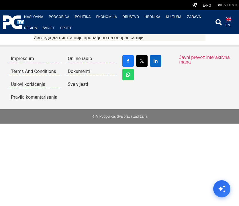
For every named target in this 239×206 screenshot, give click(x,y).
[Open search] (218, 22)
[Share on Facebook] (128, 61)
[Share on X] (142, 61)
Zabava (194, 17)
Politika (83, 17)
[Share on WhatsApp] (128, 74)
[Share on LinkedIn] (155, 61)
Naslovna (33, 17)
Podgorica (59, 17)
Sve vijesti (227, 5)
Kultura (174, 17)
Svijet (49, 28)
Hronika (152, 17)
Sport (66, 28)
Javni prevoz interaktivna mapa (204, 59)
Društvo (130, 17)
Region (30, 28)
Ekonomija (106, 17)
